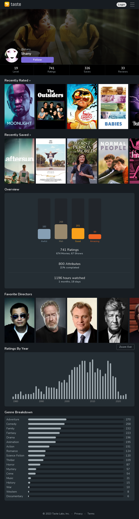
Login (121, 4)
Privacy (78, 513)
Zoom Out (125, 347)
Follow (37, 59)
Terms (90, 513)
